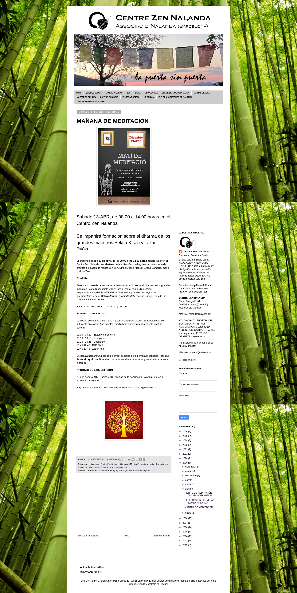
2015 (185, 531)
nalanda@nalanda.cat (145, 387)
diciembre (190, 466)
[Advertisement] (123, 506)
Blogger (164, 584)
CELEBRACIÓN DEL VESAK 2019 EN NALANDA (199, 501)
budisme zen (94, 464)
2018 (185, 518)
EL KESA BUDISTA (131, 97)
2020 (185, 458)
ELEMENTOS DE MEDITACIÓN (175, 93)
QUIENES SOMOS (94, 93)
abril (187, 489)
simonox (133, 584)
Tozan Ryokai (107, 467)
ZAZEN (138, 93)
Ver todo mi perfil (187, 360)
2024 (185, 440)
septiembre (191, 475)
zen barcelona (121, 467)
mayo (188, 484)
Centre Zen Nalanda (88, 264)
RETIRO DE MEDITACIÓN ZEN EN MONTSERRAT (198, 494)
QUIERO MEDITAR (114, 93)
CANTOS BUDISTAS (109, 97)
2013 (185, 540)
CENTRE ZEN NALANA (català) (90, 102)
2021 (185, 453)
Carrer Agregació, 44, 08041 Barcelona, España (128, 470)
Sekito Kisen (94, 467)
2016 (185, 527)
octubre (189, 471)
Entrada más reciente (88, 535)
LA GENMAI (149, 97)
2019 (185, 462)
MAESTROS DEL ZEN (86, 97)
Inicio (78, 93)
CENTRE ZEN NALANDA (196, 251)
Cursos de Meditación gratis (133, 464)
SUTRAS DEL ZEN (201, 93)
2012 (185, 545)
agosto (189, 480)
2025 (185, 436)
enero (188, 512)
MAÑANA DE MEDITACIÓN (199, 507)
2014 (185, 536)
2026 (185, 431)
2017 (185, 523)
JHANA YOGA (151, 93)
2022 (185, 449)
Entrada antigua (162, 535)
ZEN (129, 93)
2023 (185, 445)
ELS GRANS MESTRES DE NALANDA (175, 97)
